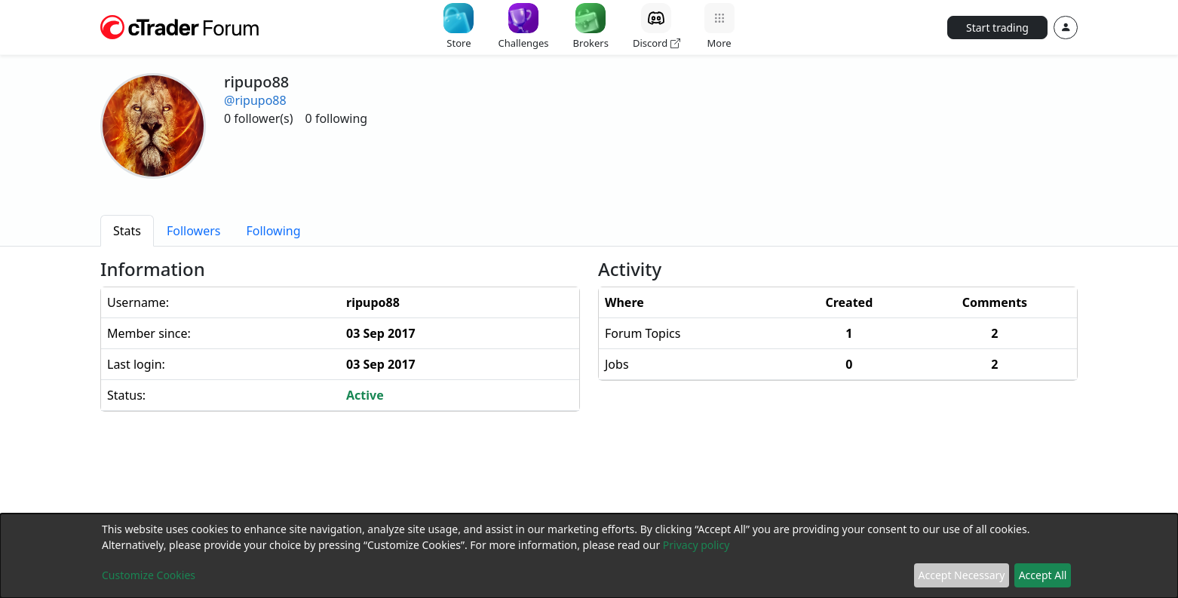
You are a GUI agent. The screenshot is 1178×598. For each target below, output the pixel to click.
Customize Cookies (148, 575)
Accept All (1043, 575)
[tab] (127, 231)
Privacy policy (696, 545)
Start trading (997, 27)
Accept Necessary (962, 575)
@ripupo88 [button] (255, 100)
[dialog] (589, 556)
